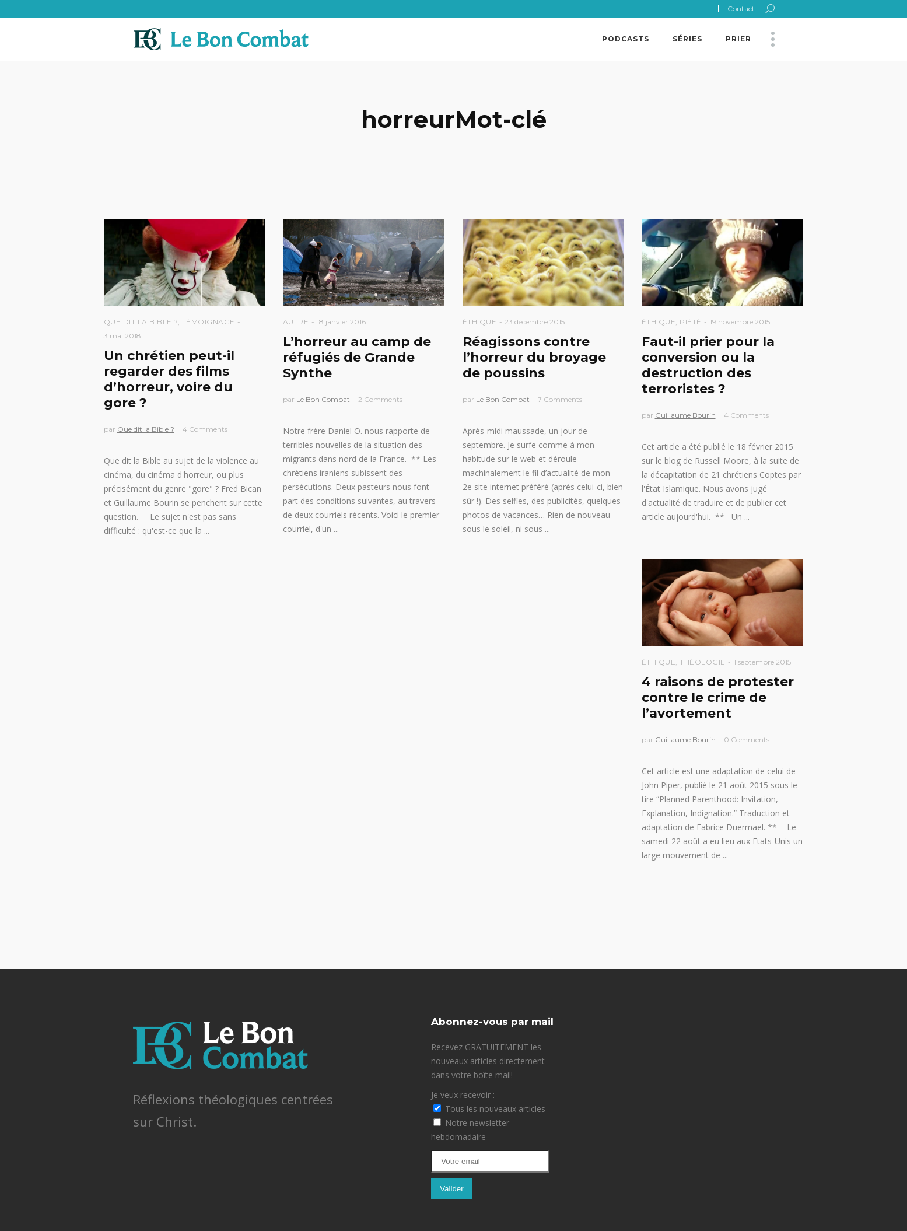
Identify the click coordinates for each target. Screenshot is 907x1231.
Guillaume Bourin (685, 415)
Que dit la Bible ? (141, 321)
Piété (691, 321)
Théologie (703, 662)
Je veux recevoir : (463, 1094)
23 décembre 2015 (535, 321)
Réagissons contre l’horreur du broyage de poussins (534, 357)
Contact (741, 8)
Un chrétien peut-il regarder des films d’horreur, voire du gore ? (169, 379)
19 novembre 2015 (740, 321)
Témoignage (208, 321)
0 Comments (746, 739)
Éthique (480, 321)
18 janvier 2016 (341, 321)
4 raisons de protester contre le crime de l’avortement (718, 697)
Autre (296, 321)
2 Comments (380, 399)
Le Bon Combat (323, 399)
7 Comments (560, 399)
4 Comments (205, 429)
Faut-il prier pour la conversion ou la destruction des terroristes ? (708, 365)
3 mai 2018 (122, 335)
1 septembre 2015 (762, 662)
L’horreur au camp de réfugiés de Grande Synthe (357, 357)
